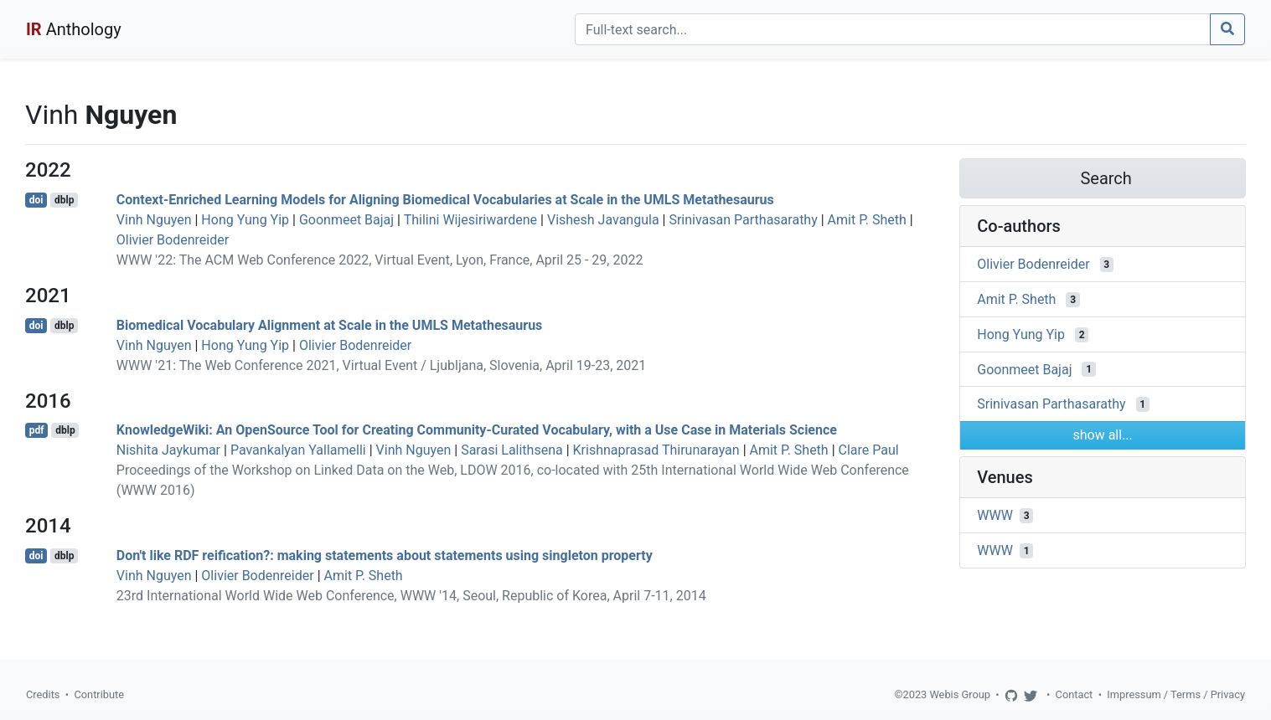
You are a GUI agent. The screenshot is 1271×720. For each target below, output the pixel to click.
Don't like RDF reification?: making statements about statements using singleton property (384, 555)
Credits (42, 694)
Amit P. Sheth (867, 220)
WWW (995, 515)
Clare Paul (869, 450)
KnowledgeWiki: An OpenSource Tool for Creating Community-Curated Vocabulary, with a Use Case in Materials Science (476, 430)
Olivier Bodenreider (172, 240)
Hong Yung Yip (245, 220)
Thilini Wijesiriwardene (470, 220)
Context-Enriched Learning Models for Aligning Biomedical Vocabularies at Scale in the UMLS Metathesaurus (445, 200)
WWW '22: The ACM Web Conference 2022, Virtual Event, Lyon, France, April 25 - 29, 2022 (379, 260)
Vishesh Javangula (603, 220)
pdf (36, 430)
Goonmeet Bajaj (346, 220)
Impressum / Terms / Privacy (1176, 694)
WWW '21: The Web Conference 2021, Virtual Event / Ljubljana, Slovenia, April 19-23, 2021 (381, 365)
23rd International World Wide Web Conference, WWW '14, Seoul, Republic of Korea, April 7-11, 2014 (411, 596)
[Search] (893, 29)
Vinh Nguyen (154, 220)
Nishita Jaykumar (168, 450)
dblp (64, 200)
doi (36, 200)
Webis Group (959, 694)
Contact (1074, 694)
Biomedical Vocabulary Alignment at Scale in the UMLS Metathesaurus (329, 325)
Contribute (99, 694)
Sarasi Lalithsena (512, 450)
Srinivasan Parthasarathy (743, 220)
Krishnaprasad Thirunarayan (656, 450)
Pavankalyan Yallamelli (298, 450)
